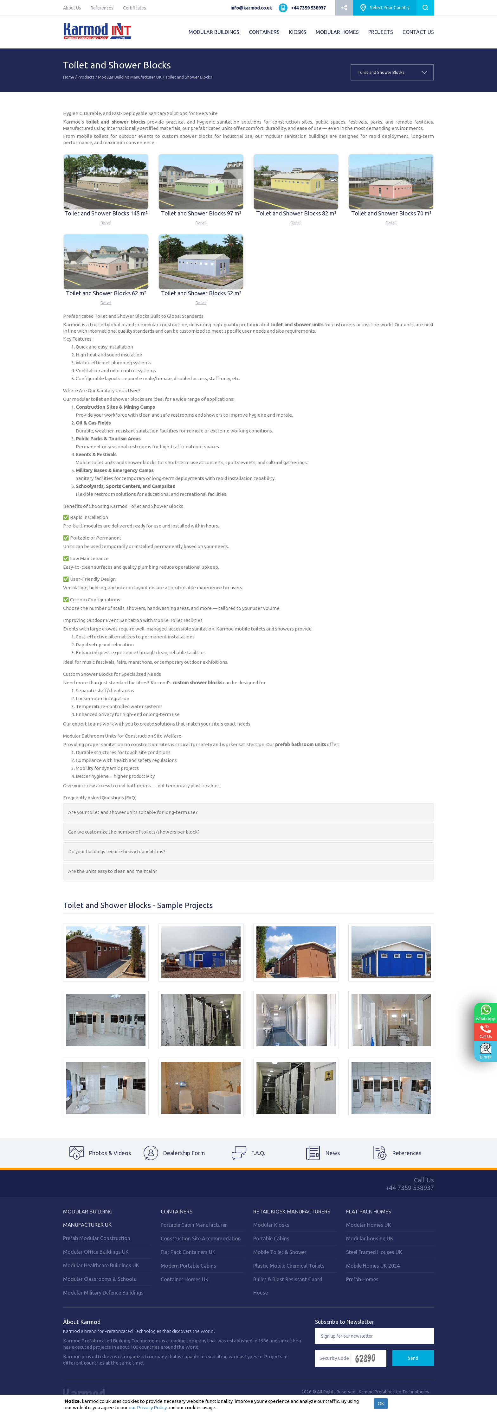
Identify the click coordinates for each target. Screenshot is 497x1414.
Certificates (134, 7)
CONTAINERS (264, 32)
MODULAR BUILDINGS (214, 32)
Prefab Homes (362, 1279)
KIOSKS (297, 32)
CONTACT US (418, 32)
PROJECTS (380, 32)
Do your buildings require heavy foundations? (116, 851)
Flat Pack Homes (368, 1211)
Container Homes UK (185, 1279)
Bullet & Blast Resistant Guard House (287, 1286)
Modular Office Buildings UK (96, 1252)
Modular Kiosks (271, 1225)
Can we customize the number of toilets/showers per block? (134, 832)
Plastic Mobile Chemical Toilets (289, 1266)
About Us (72, 7)
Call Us (486, 1032)
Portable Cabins (271, 1238)
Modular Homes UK (368, 1225)
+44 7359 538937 (308, 7)
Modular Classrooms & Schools (99, 1279)
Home (68, 77)
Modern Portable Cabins (188, 1266)
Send (413, 1358)
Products (86, 77)
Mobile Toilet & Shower (280, 1252)
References (102, 7)
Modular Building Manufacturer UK (130, 77)
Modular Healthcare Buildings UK (101, 1265)
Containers (176, 1211)
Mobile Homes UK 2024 (373, 1266)
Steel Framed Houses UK (374, 1252)
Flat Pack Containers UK (188, 1252)
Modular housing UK (369, 1238)
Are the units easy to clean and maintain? (112, 871)
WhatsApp (485, 1012)
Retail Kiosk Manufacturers (291, 1211)
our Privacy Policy (148, 1407)
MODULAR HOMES (337, 32)
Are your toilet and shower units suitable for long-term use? (133, 812)
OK (381, 1403)
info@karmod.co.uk (251, 7)
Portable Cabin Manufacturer (194, 1225)
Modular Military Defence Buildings (103, 1293)
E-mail (485, 1051)
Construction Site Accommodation (201, 1238)
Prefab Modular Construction (96, 1238)
